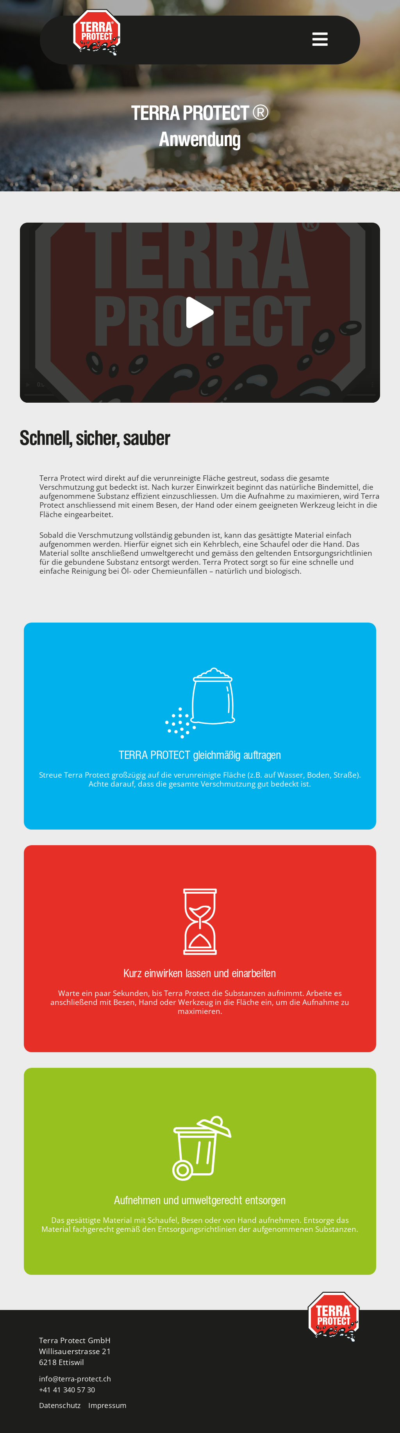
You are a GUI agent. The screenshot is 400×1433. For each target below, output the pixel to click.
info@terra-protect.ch (77, 1378)
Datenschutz (61, 1405)
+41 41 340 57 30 (69, 1389)
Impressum (112, 1405)
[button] (200, 312)
